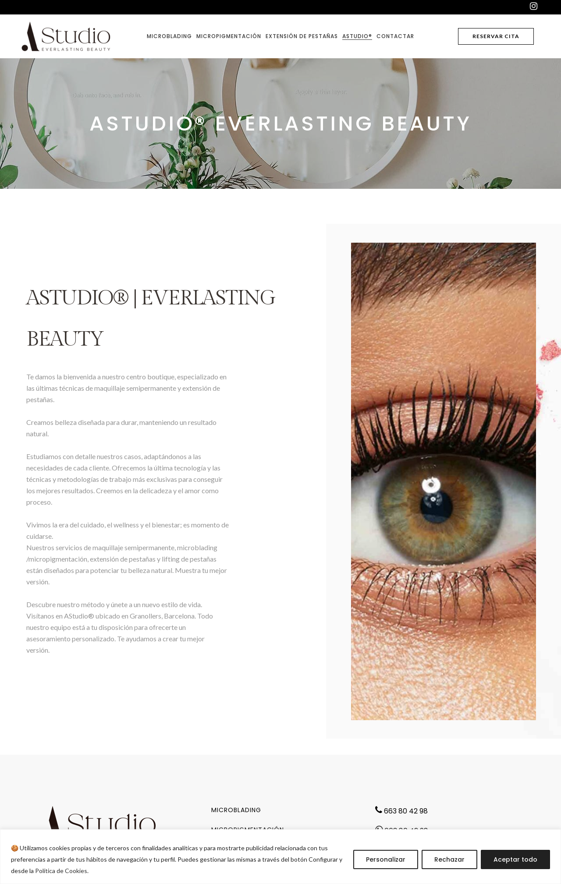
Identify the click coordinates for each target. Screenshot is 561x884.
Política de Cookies (61, 870)
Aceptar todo (515, 859)
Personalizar (385, 859)
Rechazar (449, 859)
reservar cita (495, 36)
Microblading (236, 810)
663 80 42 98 (405, 811)
